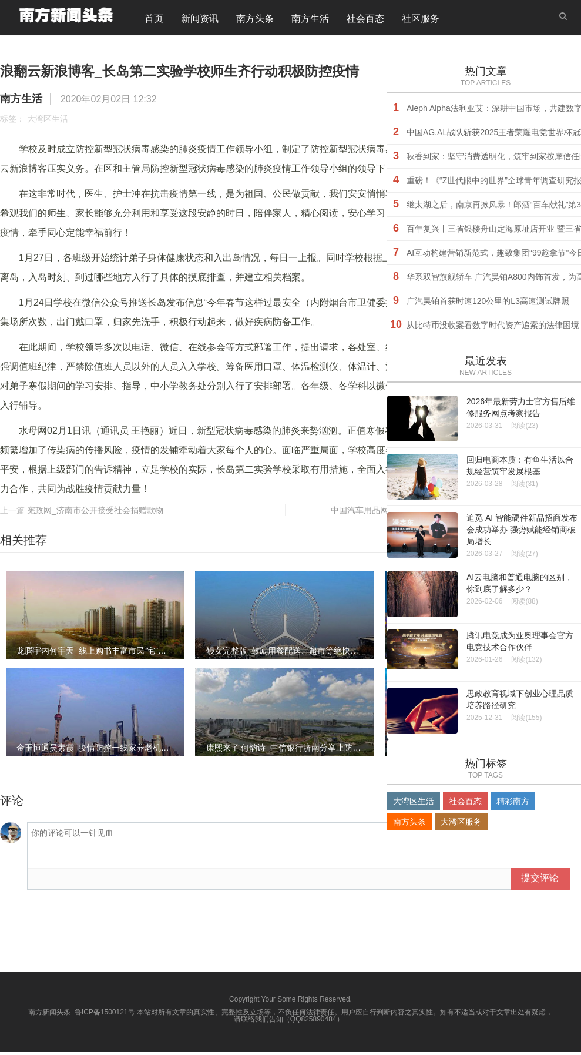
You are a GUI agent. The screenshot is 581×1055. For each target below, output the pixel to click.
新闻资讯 (200, 20)
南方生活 (310, 20)
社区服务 (420, 20)
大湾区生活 (47, 121)
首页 (154, 20)
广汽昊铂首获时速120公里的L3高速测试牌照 (488, 304)
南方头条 (255, 20)
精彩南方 (512, 804)
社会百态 (365, 20)
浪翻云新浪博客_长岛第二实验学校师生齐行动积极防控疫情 (249, 72)
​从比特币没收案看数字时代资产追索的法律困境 (493, 328)
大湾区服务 (461, 824)
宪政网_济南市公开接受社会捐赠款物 (95, 513)
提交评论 (540, 881)
